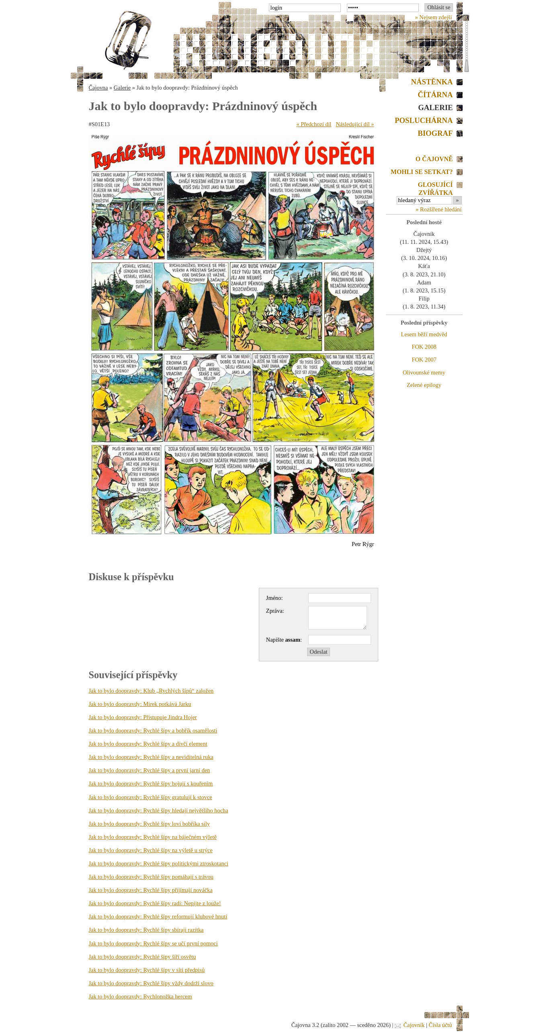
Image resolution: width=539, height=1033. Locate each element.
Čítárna (435, 94)
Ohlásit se (438, 7)
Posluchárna (424, 120)
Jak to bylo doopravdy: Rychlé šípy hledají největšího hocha (158, 810)
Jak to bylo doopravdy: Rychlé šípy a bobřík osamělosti (153, 730)
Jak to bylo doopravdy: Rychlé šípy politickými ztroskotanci (159, 863)
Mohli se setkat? (422, 171)
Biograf (435, 133)
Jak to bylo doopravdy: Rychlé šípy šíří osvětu (142, 956)
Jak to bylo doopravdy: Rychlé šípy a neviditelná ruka (151, 757)
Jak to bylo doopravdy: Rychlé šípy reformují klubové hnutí (158, 916)
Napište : (284, 639)
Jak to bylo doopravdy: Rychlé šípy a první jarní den (149, 770)
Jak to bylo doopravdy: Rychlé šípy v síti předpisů (147, 970)
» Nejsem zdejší (433, 17)
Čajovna (98, 87)
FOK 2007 (424, 359)
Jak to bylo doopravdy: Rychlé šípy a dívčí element (148, 743)
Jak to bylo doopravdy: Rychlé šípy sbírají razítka (146, 930)
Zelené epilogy (424, 385)
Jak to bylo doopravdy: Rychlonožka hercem (140, 996)
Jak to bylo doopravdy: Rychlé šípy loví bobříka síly (149, 823)
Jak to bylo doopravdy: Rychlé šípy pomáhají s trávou (151, 876)
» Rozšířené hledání (438, 209)
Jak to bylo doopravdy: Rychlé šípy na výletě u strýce (151, 850)
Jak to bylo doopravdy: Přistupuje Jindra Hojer (143, 717)
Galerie (122, 87)
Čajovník (414, 1025)
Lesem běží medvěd (424, 334)
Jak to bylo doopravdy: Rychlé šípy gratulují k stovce (150, 797)
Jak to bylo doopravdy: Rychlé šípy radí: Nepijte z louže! (155, 903)
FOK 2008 (424, 347)
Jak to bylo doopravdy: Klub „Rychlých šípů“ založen (151, 690)
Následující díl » (355, 124)
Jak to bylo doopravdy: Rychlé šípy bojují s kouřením (151, 783)
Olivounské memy (424, 372)
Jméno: (274, 597)
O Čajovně (434, 158)
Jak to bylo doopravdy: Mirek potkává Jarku (140, 704)
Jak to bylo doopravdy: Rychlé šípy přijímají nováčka (151, 890)
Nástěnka (432, 82)
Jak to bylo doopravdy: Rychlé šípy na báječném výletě (153, 837)
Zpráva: (275, 611)
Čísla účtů (440, 1025)
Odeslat (319, 651)
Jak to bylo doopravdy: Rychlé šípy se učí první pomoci (153, 943)
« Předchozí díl (313, 124)
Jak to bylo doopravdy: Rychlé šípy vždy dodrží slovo (151, 983)
